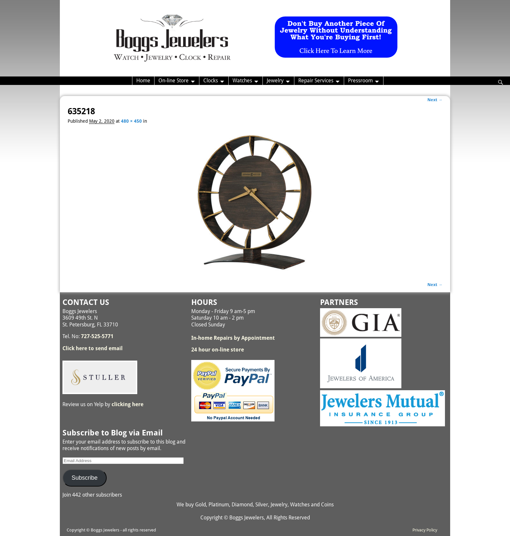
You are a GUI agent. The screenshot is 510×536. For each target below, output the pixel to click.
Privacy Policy (424, 530)
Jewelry (275, 80)
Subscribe (85, 477)
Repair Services (315, 80)
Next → (434, 99)
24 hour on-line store (217, 350)
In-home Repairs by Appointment (233, 338)
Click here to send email (92, 348)
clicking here (127, 404)
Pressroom (360, 80)
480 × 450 (131, 121)
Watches (242, 80)
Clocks (210, 80)
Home (143, 80)
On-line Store (173, 80)
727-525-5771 (97, 336)
